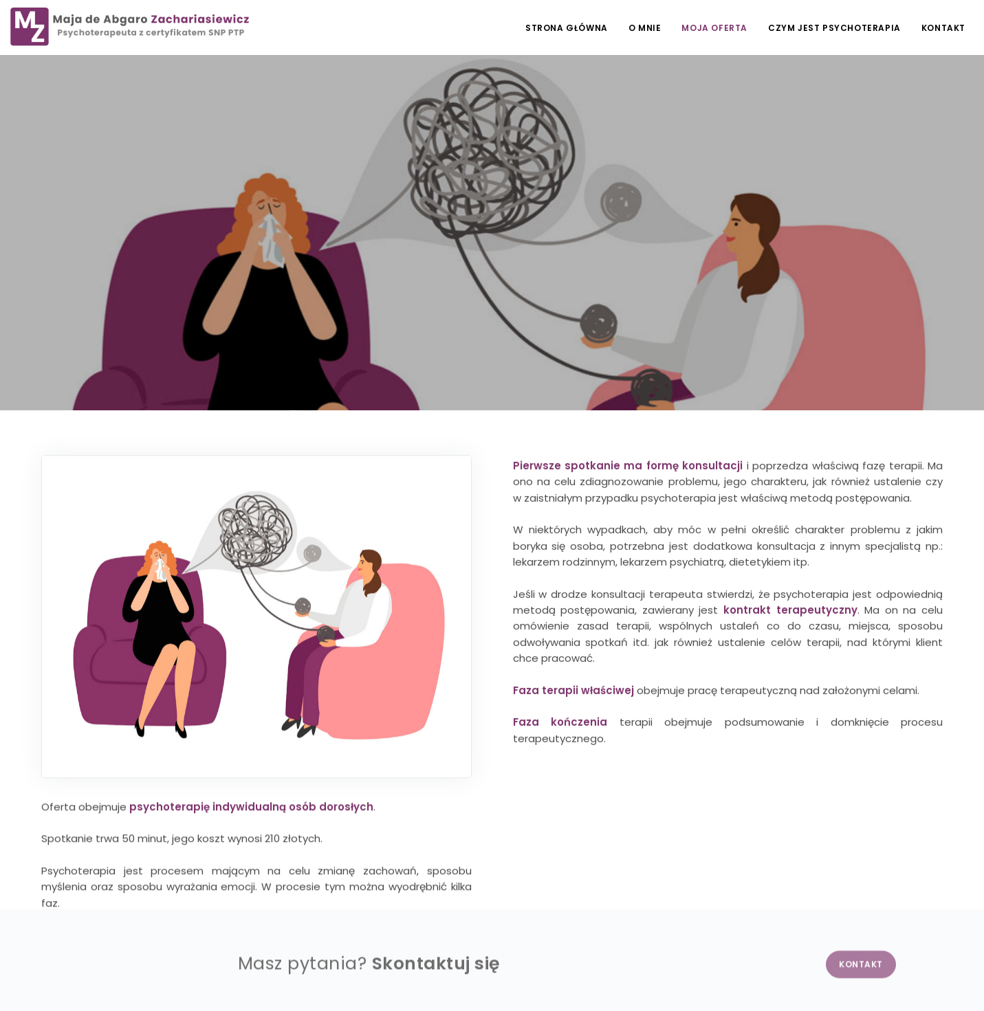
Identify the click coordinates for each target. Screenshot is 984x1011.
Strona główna (566, 28)
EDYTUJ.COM (898, 979)
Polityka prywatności (56, 979)
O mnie (645, 28)
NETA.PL (957, 979)
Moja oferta (714, 28)
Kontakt (943, 28)
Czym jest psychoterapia (834, 28)
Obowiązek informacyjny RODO (180, 979)
